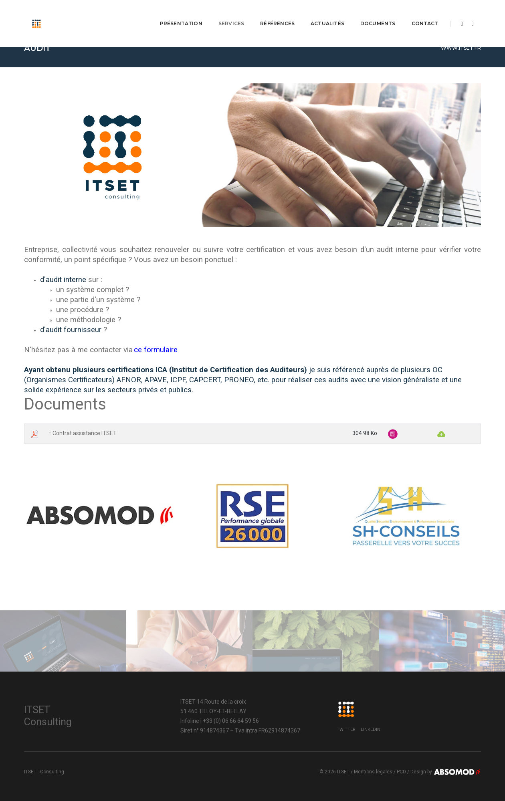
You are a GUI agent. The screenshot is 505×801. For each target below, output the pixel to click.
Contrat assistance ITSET (85, 433)
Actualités (327, 14)
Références (277, 14)
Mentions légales (373, 772)
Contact (424, 14)
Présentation (181, 14)
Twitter (346, 729)
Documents (378, 14)
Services (231, 14)
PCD (401, 772)
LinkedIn (370, 729)
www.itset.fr (461, 48)
